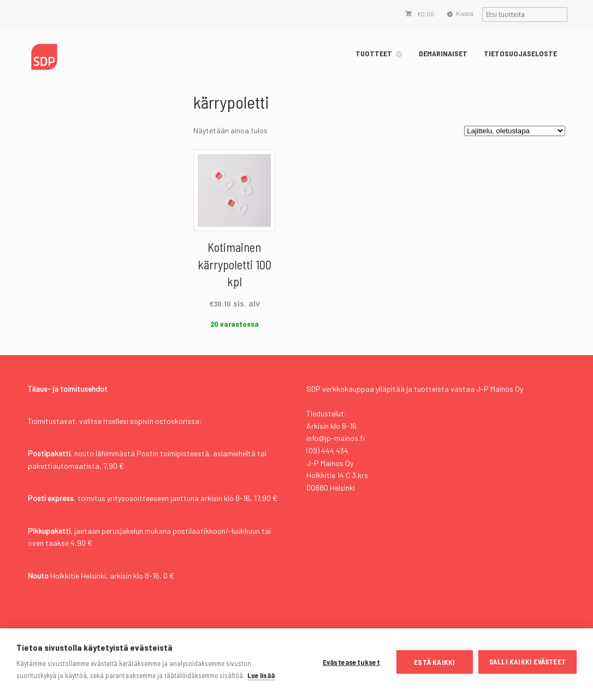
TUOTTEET (373, 53)
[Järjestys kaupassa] (514, 131)
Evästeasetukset (351, 662)
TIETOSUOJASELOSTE (520, 53)
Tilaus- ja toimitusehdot (68, 388)
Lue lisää (261, 675)
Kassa (464, 13)
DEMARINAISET (443, 53)
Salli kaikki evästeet (527, 661)
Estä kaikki (434, 662)
